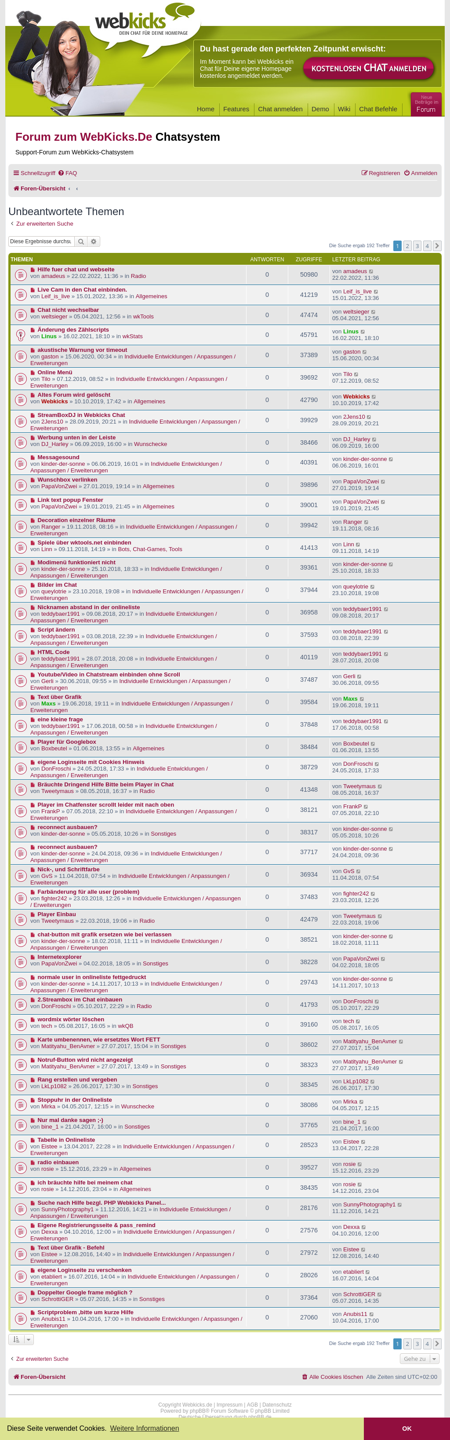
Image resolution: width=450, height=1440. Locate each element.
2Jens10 (52, 421)
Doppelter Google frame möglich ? (85, 1292)
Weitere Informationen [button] (144, 1428)
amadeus (53, 276)
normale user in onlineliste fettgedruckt (92, 977)
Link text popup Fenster (70, 500)
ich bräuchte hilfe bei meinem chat (85, 1182)
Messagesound (59, 457)
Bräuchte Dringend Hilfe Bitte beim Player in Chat (106, 784)
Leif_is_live (55, 296)
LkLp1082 (54, 1086)
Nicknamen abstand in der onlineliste (89, 607)
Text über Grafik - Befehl (71, 1247)
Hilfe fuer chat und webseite (76, 269)
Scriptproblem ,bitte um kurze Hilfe (86, 1312)
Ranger (50, 526)
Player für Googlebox (67, 741)
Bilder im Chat (57, 584)
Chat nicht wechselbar (68, 310)
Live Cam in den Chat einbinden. (82, 289)
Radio (138, 276)
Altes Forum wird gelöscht (74, 394)
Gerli (47, 681)
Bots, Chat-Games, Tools (150, 549)
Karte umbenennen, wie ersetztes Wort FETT (99, 1039)
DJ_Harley (55, 444)
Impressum (230, 1405)
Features (236, 109)
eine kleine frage (60, 719)
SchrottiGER (57, 1299)
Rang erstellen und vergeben (77, 1079)
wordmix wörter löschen (71, 1019)
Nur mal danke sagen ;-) (71, 1120)
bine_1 (50, 1126)
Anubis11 (53, 1319)
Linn (46, 549)
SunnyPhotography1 (67, 1209)
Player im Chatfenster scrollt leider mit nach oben (106, 804)
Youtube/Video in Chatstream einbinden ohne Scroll (109, 674)
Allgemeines (151, 296)
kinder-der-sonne (63, 464)
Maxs (48, 703)
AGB (252, 1405)
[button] (437, 246)
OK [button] (407, 1428)
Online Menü (55, 372)
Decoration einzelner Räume (77, 520)
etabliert (51, 1276)
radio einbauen (58, 1162)
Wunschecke (150, 444)
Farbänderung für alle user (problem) (89, 891)
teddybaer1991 (60, 613)
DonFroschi (56, 768)
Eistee (49, 1146)
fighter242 (54, 898)
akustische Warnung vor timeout (82, 350)
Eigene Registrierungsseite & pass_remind (97, 1225)
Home (205, 109)
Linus (49, 336)
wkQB (125, 1026)
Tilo (46, 379)
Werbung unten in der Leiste (77, 437)
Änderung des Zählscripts (73, 329)
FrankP (50, 811)
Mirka (48, 1106)
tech (46, 1026)
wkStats (133, 336)
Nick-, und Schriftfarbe (69, 869)
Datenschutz (277, 1405)
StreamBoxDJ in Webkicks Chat (81, 415)
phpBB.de (260, 1417)
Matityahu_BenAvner (68, 1046)
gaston (50, 356)
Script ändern (56, 629)
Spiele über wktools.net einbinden (84, 542)
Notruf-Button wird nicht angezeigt (85, 1059)
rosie (47, 1169)
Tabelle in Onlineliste (66, 1140)
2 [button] (407, 246)
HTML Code (54, 652)
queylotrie (53, 591)
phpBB (198, 1411)
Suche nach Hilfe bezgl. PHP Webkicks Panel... (102, 1202)
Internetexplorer (60, 957)
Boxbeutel (54, 748)
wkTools (143, 316)
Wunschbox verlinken (68, 479)
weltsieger (54, 316)
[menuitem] (67, 173)
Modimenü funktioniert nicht (77, 562)
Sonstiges (163, 833)
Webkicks (54, 401)
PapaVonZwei (59, 486)
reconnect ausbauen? (68, 827)
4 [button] (427, 246)
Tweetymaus (57, 791)
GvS (47, 876)
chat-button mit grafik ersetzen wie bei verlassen (105, 934)
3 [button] (417, 246)
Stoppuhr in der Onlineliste (75, 1099)
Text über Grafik (60, 697)
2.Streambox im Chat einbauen (80, 999)
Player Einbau (57, 914)
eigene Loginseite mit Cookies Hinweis (91, 762)
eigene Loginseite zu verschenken (85, 1270)
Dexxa (49, 1231)
